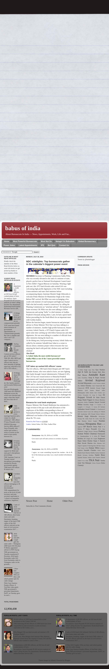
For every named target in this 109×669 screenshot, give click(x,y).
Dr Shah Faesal (99, 397)
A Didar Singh (82, 370)
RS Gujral (94, 438)
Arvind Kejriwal (95, 380)
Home (6, 241)
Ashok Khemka (85, 386)
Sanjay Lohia (84, 448)
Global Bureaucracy (87, 241)
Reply (34, 442)
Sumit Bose (100, 455)
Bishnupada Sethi (83, 393)
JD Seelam (101, 407)
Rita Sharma (98, 443)
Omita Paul (97, 427)
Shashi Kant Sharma (84, 453)
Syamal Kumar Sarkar (85, 457)
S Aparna (84, 446)
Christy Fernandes (83, 395)
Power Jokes (9, 245)
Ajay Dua (91, 370)
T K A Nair (84, 460)
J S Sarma (94, 407)
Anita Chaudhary (82, 377)
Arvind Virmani (96, 383)
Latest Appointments (28, 245)
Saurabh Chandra (90, 450)
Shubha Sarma (94, 453)
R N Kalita (93, 436)
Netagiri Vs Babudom (65, 241)
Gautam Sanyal (93, 402)
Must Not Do (46, 241)
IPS (42, 245)
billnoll (53, 660)
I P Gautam (97, 404)
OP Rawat (87, 426)
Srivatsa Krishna (88, 455)
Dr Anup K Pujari (96, 395)
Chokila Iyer (101, 392)
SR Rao (98, 446)
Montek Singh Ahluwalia (87, 416)
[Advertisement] (91, 314)
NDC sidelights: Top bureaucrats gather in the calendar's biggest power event (48, 262)
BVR (87, 388)
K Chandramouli (100, 409)
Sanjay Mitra (94, 448)
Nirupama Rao (93, 423)
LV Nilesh (102, 412)
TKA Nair (94, 460)
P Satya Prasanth (90, 429)
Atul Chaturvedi (97, 386)
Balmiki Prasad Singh (97, 388)
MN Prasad (91, 414)
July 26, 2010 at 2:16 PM (49, 435)
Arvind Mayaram (85, 383)
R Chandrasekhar (83, 436)
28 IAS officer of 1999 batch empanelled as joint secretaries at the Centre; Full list (30, 620)
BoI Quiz (51, 245)
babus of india (22, 228)
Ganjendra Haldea (83, 402)
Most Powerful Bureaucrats (25, 241)
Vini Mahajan (86, 463)
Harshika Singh (88, 404)
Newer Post (31, 501)
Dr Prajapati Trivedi (91, 396)
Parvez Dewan (93, 431)
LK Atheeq (94, 412)
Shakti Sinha (101, 450)
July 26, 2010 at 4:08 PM (49, 449)
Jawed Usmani (90, 409)
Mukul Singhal (92, 421)
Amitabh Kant (97, 374)
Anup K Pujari (93, 378)
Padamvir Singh (83, 431)
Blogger (67, 660)
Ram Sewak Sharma (85, 443)
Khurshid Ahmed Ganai (84, 411)
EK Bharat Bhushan (99, 400)
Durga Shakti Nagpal (85, 400)
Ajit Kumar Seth (95, 372)
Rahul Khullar (88, 441)
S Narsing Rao (91, 446)
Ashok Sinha (35, 424)
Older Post (67, 501)
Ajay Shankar (100, 370)
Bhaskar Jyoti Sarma (86, 390)
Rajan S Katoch (99, 441)
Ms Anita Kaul (87, 419)
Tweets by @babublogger (86, 259)
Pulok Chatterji (90, 434)
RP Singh (87, 438)
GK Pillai (44, 424)
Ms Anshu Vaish (97, 418)
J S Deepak (86, 407)
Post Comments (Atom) (43, 506)
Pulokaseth (101, 434)
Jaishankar (81, 409)
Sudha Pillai (52, 424)
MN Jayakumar (82, 414)
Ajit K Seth (83, 372)
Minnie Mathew (100, 414)
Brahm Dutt (93, 392)
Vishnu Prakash (96, 463)
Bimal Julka (100, 390)
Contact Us (64, 245)
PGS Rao (101, 429)
